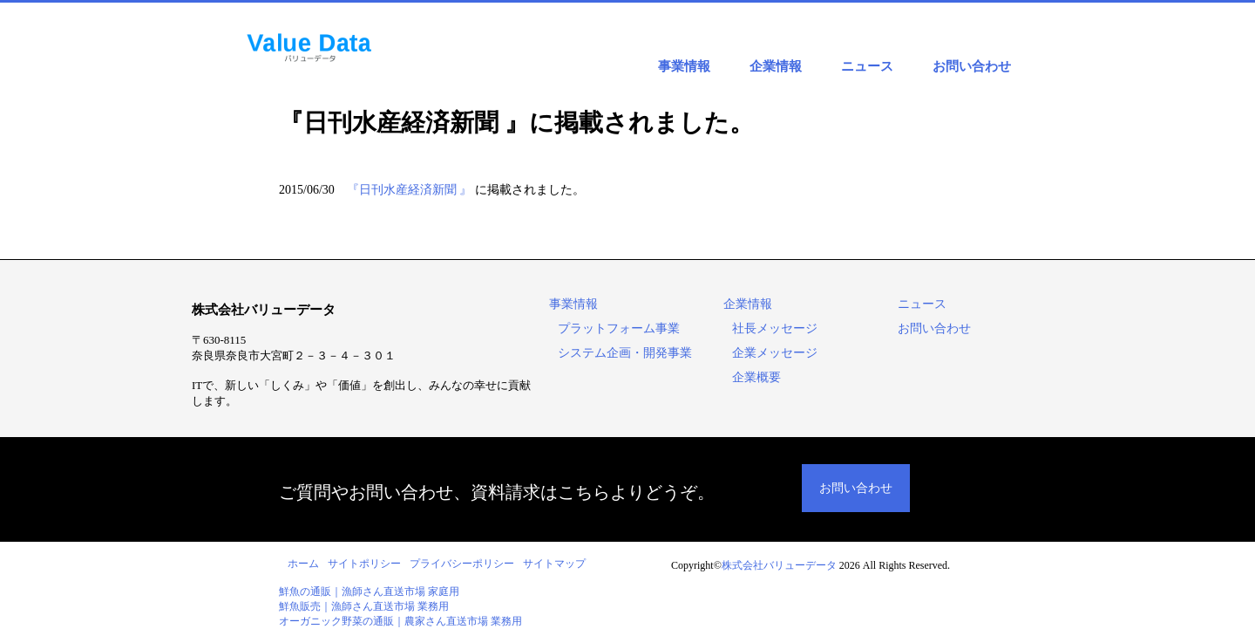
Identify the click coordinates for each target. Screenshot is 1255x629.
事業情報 (684, 66)
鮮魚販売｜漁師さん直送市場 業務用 (364, 606)
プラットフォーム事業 (619, 328)
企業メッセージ (774, 352)
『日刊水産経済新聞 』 (409, 189)
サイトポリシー (364, 563)
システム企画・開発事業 (625, 352)
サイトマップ (554, 563)
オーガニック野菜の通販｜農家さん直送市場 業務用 (400, 621)
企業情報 (776, 66)
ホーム (303, 563)
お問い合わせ (972, 66)
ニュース (867, 66)
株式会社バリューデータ (779, 565)
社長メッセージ (774, 328)
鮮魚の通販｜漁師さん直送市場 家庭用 (369, 591)
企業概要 (756, 377)
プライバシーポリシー (462, 563)
